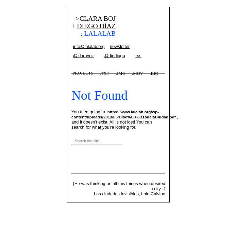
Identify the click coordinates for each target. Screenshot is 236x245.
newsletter (120, 46)
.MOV (137, 73)
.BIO (154, 73)
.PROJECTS (82, 73)
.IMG (120, 73)
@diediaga (114, 55)
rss (138, 55)
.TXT (104, 73)
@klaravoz (83, 55)
